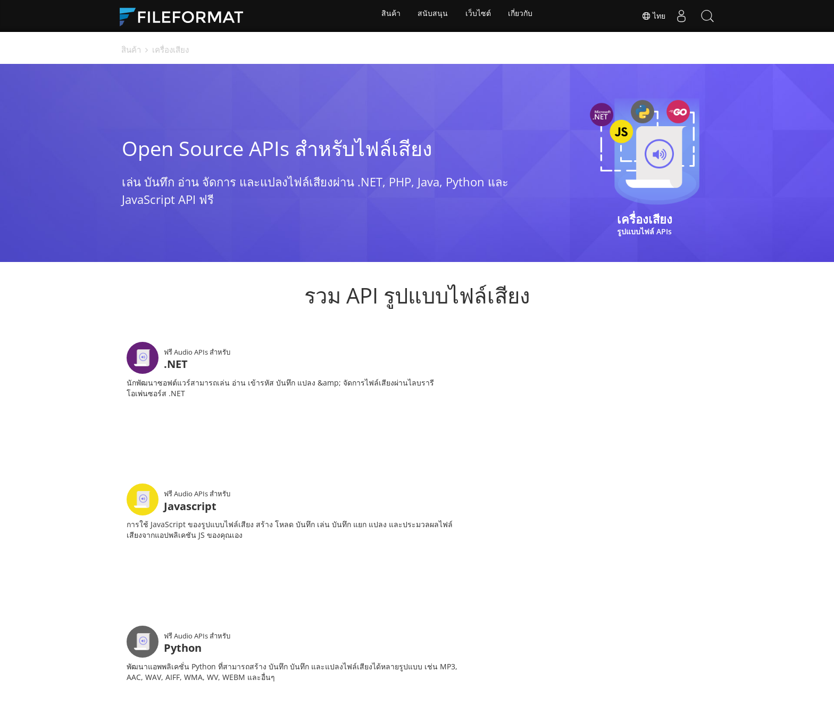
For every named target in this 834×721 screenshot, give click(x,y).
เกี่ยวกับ (522, 16)
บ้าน (268, 687)
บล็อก (474, 687)
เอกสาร (307, 687)
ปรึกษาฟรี (429, 687)
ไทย (652, 16)
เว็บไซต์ (478, 16)
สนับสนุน (432, 16)
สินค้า (388, 16)
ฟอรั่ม (383, 687)
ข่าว (347, 687)
